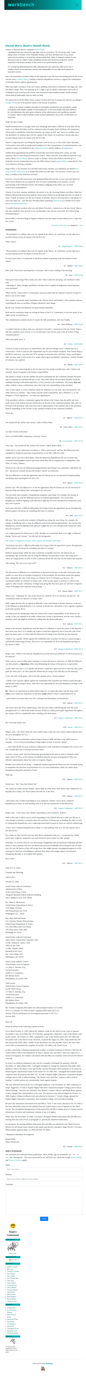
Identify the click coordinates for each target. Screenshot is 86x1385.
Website (8, 1174)
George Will (10, 103)
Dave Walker (11, 1276)
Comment (9, 1184)
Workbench (49, 1363)
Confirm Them (22, 79)
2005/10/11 (78, 516)
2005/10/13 (78, 779)
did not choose (21, 158)
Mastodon (12, 1253)
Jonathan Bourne (12, 1290)
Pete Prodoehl (11, 1299)
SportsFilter (10, 1321)
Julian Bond (11, 1292)
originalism (68, 148)
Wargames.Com (12, 1331)
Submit (44, 1219)
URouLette (10, 1326)
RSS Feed (14, 1260)
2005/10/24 (78, 1146)
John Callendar (11, 1287)
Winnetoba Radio (12, 1333)
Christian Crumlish (13, 1271)
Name (7, 1165)
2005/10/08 (62, 225)
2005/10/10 (78, 418)
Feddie (70, 344)
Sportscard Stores (12, 1319)
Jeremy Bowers (12, 1285)
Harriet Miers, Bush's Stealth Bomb (27, 45)
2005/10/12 (78, 624)
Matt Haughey (11, 1297)
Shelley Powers (12, 1301)
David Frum (39, 50)
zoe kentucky (68, 441)
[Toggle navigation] (77, 5)
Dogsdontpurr (67, 246)
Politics (55, 225)
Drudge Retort (11, 1308)
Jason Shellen (11, 1283)
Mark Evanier (11, 1294)
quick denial (61, 161)
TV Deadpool (11, 1324)
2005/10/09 (78, 324)
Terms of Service (15, 1160)
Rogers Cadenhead (65, 649)
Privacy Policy (76, 1157)
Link (81, 225)
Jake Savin (10, 1280)
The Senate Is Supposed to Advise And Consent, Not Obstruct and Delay (33, 541)
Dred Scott (57, 201)
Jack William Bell (12, 1278)
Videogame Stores (12, 1328)
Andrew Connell (12, 1267)
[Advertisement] (45, 26)
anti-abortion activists (18, 203)
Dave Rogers (11, 1274)
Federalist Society (41, 148)
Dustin (70, 727)
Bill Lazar (10, 1269)
